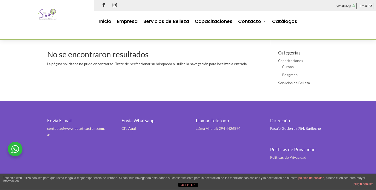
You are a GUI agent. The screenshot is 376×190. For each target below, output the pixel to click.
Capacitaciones (213, 22)
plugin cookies (363, 184)
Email (364, 6)
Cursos (288, 66)
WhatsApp (344, 6)
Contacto (249, 22)
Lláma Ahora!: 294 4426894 (218, 128)
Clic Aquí (128, 128)
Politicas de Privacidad (288, 157)
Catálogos (284, 22)
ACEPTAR (188, 185)
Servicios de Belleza (166, 22)
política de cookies (311, 178)
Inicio (105, 22)
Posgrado (290, 74)
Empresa (127, 22)
